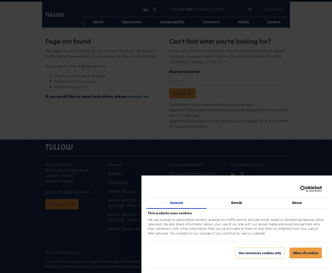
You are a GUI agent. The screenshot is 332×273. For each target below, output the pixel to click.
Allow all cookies (305, 253)
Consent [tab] (176, 203)
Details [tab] (236, 203)
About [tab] (297, 203)
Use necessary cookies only (260, 253)
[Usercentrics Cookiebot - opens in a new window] (303, 189)
